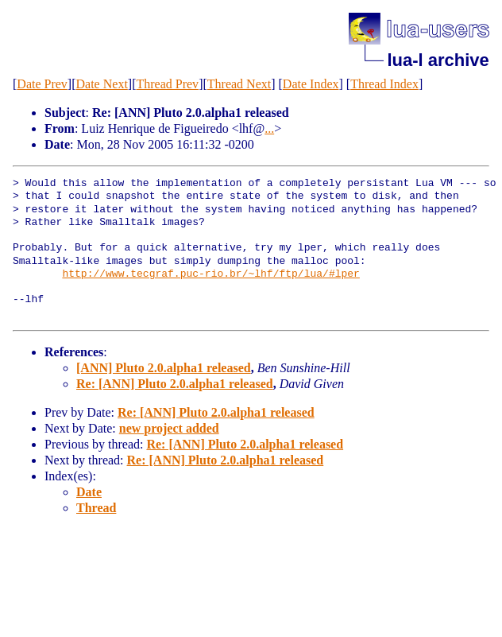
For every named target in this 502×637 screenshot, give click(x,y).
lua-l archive (437, 60)
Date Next (102, 84)
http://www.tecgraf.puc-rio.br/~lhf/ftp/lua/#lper (210, 274)
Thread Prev (167, 84)
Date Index (311, 84)
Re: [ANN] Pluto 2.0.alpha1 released (174, 383)
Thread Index (384, 84)
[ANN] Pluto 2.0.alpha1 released (163, 368)
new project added (169, 428)
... (269, 128)
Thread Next (239, 84)
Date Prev (42, 84)
